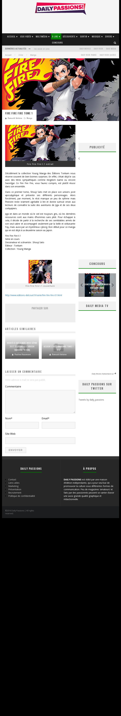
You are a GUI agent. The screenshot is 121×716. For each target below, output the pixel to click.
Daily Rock (98, 48)
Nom (8, 418)
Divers (108, 36)
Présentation (14, 489)
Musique (96, 36)
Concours (57, 42)
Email (45, 418)
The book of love (42, 49)
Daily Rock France (89, 55)
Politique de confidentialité (21, 495)
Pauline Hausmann (23, 354)
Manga (29, 118)
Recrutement (14, 492)
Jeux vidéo (25, 36)
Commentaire (13, 386)
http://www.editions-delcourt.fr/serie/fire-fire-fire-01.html (33, 295)
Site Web (10, 433)
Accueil (11, 36)
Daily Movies (85, 48)
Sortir (83, 36)
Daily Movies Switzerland (101, 372)
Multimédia (41, 36)
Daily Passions (98, 291)
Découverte (69, 36)
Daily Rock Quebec (108, 55)
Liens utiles (14, 482)
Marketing (13, 486)
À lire (55, 36)
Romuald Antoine (15, 118)
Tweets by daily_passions (91, 398)
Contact (12, 479)
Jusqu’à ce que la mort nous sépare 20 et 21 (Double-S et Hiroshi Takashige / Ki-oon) (22, 346)
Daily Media (111, 48)
